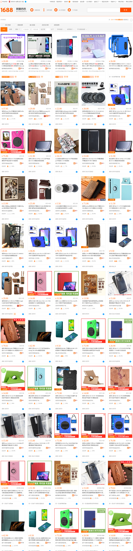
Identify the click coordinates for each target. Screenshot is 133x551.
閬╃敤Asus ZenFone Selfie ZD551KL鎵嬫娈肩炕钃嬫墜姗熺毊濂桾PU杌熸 (93, 492)
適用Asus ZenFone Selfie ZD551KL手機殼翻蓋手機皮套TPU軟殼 (119, 302)
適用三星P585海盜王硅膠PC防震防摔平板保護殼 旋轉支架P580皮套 (93, 349)
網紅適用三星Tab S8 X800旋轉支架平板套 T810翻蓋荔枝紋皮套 (39, 397)
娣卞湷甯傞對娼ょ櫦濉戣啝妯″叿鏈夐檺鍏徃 (35, 68)
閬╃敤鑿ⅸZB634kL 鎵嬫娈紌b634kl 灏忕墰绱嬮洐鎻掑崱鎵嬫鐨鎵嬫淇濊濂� (40, 539)
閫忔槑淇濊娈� (33, 71)
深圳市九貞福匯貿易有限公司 (61, 211)
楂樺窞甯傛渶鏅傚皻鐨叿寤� (88, 495)
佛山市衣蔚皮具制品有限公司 (115, 258)
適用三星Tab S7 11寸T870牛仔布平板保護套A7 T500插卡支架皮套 (119, 349)
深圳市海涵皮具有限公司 (8, 163)
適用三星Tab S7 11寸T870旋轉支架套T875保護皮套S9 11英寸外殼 (119, 207)
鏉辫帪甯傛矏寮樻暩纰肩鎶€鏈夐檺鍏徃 (61, 495)
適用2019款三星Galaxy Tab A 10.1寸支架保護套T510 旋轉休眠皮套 (40, 302)
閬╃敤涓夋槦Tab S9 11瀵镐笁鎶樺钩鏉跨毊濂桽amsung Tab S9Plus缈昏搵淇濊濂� (12, 539)
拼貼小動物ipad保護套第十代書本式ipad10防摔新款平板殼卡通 (13, 207)
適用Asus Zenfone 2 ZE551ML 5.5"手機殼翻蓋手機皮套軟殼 (39, 444)
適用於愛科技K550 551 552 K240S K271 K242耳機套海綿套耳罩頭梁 (93, 112)
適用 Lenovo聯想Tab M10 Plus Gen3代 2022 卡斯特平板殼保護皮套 (66, 302)
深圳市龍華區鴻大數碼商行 (115, 211)
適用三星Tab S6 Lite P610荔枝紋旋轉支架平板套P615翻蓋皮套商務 (12, 397)
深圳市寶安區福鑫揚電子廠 (88, 258)
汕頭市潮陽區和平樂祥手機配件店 (8, 258)
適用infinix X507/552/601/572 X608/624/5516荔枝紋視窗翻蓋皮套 (12, 254)
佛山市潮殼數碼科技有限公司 (61, 163)
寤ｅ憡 (22, 66)
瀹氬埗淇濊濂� (13, 71)
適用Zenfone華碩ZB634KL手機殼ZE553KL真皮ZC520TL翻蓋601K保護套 (93, 207)
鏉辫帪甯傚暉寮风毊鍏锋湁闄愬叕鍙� (8, 68)
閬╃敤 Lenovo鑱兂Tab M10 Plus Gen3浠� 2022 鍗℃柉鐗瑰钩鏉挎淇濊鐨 (40, 492)
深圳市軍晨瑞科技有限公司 (35, 163)
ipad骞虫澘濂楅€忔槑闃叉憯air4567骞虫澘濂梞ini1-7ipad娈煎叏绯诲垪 (39, 65)
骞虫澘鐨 (85, 71)
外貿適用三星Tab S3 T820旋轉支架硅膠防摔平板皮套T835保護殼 (12, 159)
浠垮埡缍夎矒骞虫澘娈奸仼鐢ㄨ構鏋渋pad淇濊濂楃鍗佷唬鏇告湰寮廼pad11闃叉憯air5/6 (66, 492)
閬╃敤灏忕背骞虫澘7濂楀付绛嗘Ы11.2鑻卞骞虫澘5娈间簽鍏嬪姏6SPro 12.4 (93, 65)
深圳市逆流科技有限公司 (8, 116)
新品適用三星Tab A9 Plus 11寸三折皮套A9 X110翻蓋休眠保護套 (119, 159)
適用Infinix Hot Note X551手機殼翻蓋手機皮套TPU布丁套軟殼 (93, 159)
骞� (22, 68)
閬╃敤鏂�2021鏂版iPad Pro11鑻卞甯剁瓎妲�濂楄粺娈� (66, 65)
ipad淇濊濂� (59, 71)
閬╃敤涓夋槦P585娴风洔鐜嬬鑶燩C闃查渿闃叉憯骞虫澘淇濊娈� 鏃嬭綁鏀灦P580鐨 (66, 539)
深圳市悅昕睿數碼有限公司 (61, 258)
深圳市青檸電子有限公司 (115, 163)
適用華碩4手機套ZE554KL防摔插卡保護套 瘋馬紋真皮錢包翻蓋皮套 (40, 207)
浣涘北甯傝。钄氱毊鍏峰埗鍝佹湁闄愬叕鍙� (35, 543)
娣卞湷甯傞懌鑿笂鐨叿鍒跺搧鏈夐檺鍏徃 (61, 68)
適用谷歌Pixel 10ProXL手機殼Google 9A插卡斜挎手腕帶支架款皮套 (12, 302)
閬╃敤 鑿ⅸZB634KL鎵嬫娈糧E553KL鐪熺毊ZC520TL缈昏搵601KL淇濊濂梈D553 (120, 492)
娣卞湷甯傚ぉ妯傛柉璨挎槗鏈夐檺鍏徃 (115, 495)
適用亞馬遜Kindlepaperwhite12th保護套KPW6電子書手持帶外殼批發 (66, 112)
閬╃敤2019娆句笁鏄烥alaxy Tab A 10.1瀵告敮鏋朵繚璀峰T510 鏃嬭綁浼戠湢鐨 (12, 492)
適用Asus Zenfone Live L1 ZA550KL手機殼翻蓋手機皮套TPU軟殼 (13, 444)
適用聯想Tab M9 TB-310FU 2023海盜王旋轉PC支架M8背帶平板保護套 (119, 444)
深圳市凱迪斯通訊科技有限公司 (35, 116)
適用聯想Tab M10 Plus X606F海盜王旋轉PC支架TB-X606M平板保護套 (66, 444)
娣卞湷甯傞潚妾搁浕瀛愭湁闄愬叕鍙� (35, 495)
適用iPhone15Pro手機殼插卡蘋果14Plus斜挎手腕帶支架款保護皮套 (13, 112)
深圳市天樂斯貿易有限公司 (88, 211)
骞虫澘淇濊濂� (94, 71)
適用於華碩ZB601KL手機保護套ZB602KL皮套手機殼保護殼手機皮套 (120, 254)
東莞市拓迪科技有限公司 (61, 116)
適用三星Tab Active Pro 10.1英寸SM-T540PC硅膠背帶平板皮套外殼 (120, 112)
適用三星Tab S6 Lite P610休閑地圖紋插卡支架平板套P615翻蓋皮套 (119, 397)
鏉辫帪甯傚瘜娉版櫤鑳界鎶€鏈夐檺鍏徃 (115, 68)
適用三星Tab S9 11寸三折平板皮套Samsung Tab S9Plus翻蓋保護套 (39, 349)
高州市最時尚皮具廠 (88, 163)
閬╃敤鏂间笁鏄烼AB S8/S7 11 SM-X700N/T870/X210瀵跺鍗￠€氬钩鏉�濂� (120, 65)
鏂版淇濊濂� (68, 71)
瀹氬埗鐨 (5, 71)
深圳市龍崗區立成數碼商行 (115, 116)
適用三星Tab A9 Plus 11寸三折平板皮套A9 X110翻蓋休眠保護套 (39, 159)
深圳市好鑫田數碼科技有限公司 (88, 116)
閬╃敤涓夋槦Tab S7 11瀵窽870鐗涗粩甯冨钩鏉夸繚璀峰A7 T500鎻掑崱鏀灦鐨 (93, 539)
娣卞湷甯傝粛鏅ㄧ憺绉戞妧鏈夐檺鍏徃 (8, 543)
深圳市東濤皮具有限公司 (35, 211)
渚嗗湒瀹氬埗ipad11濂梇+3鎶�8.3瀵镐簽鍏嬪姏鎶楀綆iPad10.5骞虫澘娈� (13, 65)
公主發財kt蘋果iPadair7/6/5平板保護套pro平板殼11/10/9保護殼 (66, 159)
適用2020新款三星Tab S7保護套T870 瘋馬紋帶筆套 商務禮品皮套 (92, 444)
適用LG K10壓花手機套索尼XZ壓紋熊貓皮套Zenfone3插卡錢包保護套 (93, 254)
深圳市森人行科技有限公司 (35, 258)
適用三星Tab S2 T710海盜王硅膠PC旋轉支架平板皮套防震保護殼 (66, 397)
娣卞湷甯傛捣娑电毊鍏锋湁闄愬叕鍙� (8, 495)
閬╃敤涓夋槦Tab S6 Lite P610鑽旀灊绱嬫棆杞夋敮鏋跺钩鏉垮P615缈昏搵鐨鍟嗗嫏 (120, 539)
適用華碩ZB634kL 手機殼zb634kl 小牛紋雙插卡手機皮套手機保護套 (66, 349)
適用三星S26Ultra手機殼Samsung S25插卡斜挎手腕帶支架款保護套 (39, 112)
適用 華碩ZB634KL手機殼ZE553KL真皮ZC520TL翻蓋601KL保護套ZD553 (13, 349)
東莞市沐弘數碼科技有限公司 (8, 211)
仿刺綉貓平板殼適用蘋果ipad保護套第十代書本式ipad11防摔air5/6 (92, 302)
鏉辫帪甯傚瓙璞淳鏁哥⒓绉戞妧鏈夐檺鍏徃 (88, 68)
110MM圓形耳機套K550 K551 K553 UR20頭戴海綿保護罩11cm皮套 (66, 207)
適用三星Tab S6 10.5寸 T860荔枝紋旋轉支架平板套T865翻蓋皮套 (93, 397)
